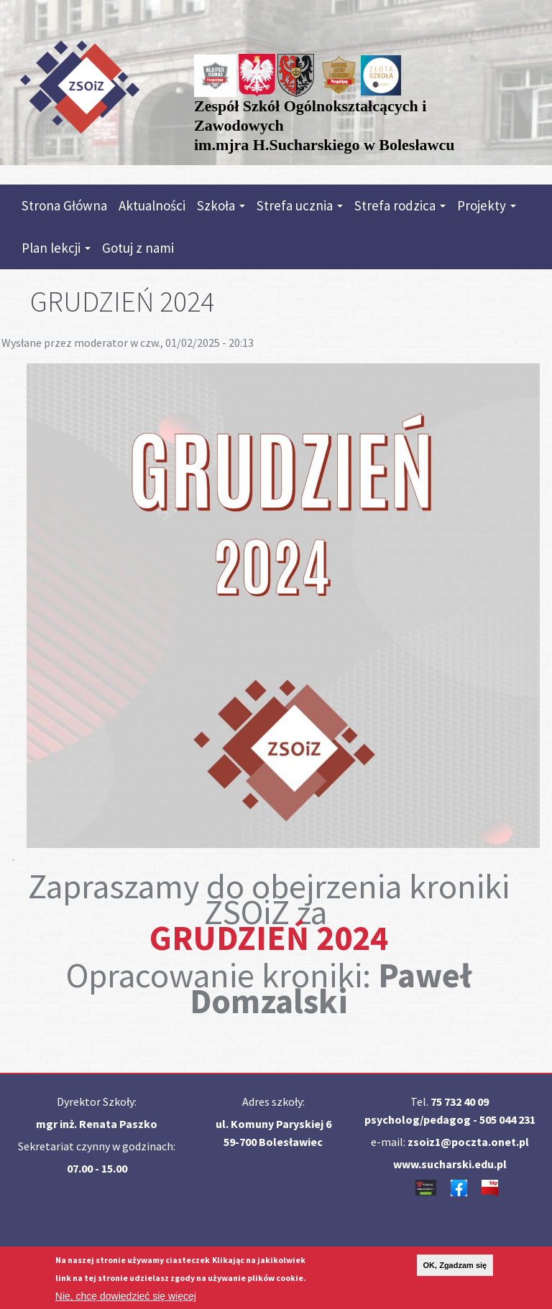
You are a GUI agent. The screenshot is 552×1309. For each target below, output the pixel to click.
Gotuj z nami (138, 247)
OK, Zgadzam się (455, 1268)
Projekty (486, 205)
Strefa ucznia (300, 205)
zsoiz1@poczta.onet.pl (468, 1142)
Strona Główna (64, 205)
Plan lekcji (56, 247)
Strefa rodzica (400, 205)
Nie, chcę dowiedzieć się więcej (125, 1299)
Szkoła (221, 205)
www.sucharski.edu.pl (450, 1164)
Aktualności (152, 205)
